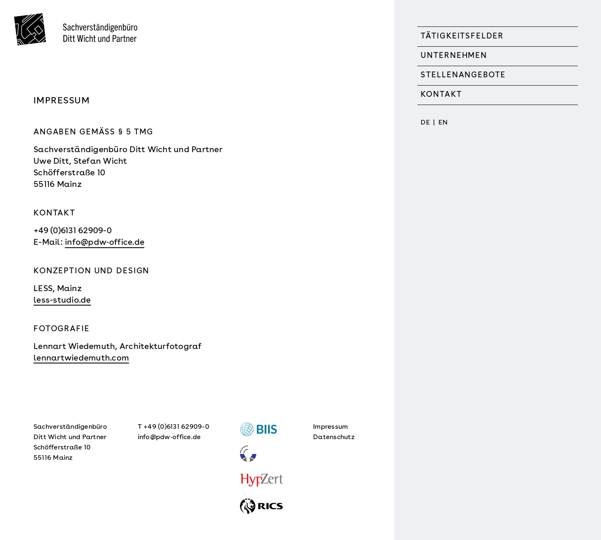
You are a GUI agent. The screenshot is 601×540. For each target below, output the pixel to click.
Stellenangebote (463, 75)
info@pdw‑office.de (104, 243)
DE (425, 122)
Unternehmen (454, 56)
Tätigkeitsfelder (462, 37)
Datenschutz (333, 437)
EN (443, 122)
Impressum (330, 427)
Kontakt (441, 95)
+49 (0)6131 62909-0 (73, 231)
